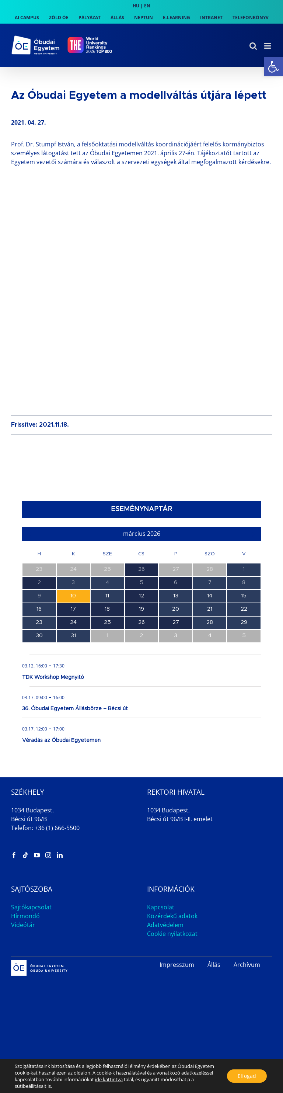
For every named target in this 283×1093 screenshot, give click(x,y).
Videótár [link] (23, 925)
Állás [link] (213, 965)
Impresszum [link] (177, 965)
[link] (273, 66)
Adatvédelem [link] (165, 925)
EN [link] (147, 6)
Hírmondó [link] (25, 916)
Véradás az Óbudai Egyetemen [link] (61, 740)
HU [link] (136, 6)
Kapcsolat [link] (160, 907)
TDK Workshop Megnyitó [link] (53, 677)
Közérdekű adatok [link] (172, 916)
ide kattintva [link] (109, 1079)
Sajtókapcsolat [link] (31, 907)
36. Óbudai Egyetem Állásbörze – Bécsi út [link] (75, 708)
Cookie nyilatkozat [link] (172, 934)
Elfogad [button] (246, 1075)
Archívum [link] (247, 965)
